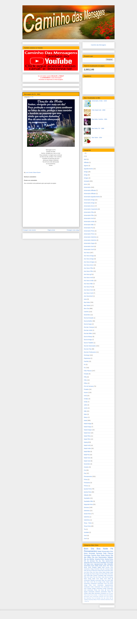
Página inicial (51, 230)
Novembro (87, 464)
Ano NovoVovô (88, 296)
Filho (85, 380)
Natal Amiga (87, 423)
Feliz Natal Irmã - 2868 (98, 110)
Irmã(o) (86, 398)
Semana (86, 507)
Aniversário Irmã (89, 218)
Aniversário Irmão (89, 221)
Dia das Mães (88, 333)
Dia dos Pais (87, 349)
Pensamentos (88, 476)
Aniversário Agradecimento (92, 196)
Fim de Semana (88, 386)
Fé (32, 97)
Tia (85, 529)
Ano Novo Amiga (89, 255)
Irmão (85, 402)
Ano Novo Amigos (89, 262)
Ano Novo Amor (88, 265)
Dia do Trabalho (88, 342)
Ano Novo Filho (88, 271)
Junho (86, 408)
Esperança (87, 358)
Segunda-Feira (88, 504)
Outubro (86, 467)
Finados (86, 389)
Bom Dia (86, 308)
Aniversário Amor (89, 206)
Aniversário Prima (89, 231)
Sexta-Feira (87, 513)
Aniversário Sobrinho (90, 240)
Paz (85, 473)
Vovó (85, 535)
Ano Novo (87, 252)
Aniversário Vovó (89, 246)
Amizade (86, 181)
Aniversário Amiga (89, 200)
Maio (85, 414)
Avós (85, 299)
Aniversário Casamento (91, 209)
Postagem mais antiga (73, 230)
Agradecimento (88, 168)
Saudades (87, 498)
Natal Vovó (87, 458)
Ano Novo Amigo (89, 259)
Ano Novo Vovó (88, 290)
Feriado (86, 374)
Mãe (85, 411)
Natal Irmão (87, 448)
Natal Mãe (87, 451)
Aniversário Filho (89, 215)
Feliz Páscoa (88, 370)
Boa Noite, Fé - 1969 (98, 128)
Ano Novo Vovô (88, 293)
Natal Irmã (87, 445)
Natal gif (86, 442)
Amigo (86, 175)
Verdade (86, 532)
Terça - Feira (87, 523)
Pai (85, 470)
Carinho (86, 311)
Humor (86, 392)
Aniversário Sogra (89, 243)
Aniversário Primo (89, 234)
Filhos (85, 383)
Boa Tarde (87, 305)
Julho (85, 405)
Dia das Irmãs (88, 330)
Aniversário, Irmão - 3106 (99, 101)
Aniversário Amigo (89, 203)
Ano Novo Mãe (88, 283)
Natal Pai (86, 454)
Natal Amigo (87, 426)
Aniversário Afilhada (90, 190)
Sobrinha (86, 517)
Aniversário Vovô (89, 249)
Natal (85, 420)
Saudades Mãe (88, 501)
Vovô (85, 538)
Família (86, 361)
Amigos (86, 178)
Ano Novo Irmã (88, 277)
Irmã (85, 395)
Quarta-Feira (87, 489)
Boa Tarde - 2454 (97, 137)
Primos (86, 485)
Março (86, 417)
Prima (85, 479)
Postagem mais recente (29, 230)
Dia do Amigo (88, 339)
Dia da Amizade (88, 318)
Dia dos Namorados (90, 346)
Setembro (87, 510)
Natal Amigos (88, 430)
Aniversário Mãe (89, 224)
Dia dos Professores (90, 352)
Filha (85, 377)
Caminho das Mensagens (98, 45)
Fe (84, 364)
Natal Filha (87, 436)
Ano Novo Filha (88, 268)
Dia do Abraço (88, 336)
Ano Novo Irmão (89, 280)
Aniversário (87, 187)
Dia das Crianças (89, 327)
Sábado (86, 495)
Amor (85, 184)
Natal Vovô (87, 461)
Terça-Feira (87, 526)
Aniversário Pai (88, 228)
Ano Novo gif (88, 274)
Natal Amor (87, 433)
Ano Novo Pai (88, 287)
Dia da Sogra (88, 324)
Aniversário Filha (89, 212)
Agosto (86, 165)
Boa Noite (87, 302)
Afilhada (86, 162)
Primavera (87, 482)
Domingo (86, 355)
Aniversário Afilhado (90, 193)
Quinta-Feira (87, 492)
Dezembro (87, 315)
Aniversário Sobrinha (90, 237)
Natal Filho (87, 439)
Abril (85, 159)
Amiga (86, 171)
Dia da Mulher (88, 321)
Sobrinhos (87, 520)
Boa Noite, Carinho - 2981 (99, 119)
